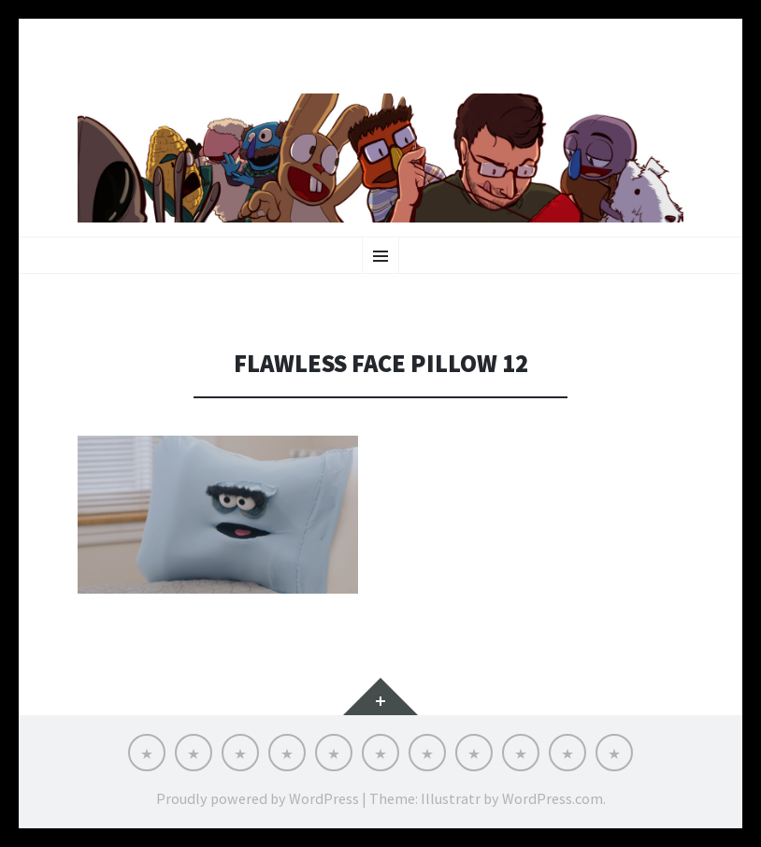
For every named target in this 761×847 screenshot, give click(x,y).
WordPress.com (552, 798)
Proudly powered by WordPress (257, 798)
